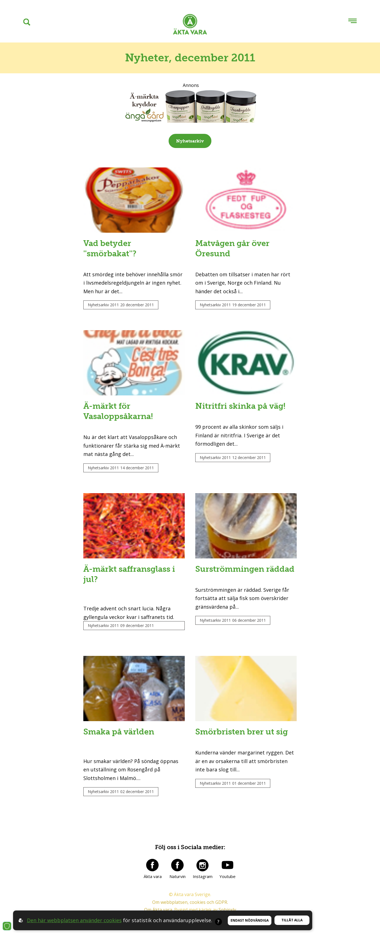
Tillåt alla (291, 920)
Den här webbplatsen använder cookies (74, 920)
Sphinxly (227, 910)
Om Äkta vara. (158, 910)
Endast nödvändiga (250, 920)
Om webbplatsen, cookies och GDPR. (190, 902)
